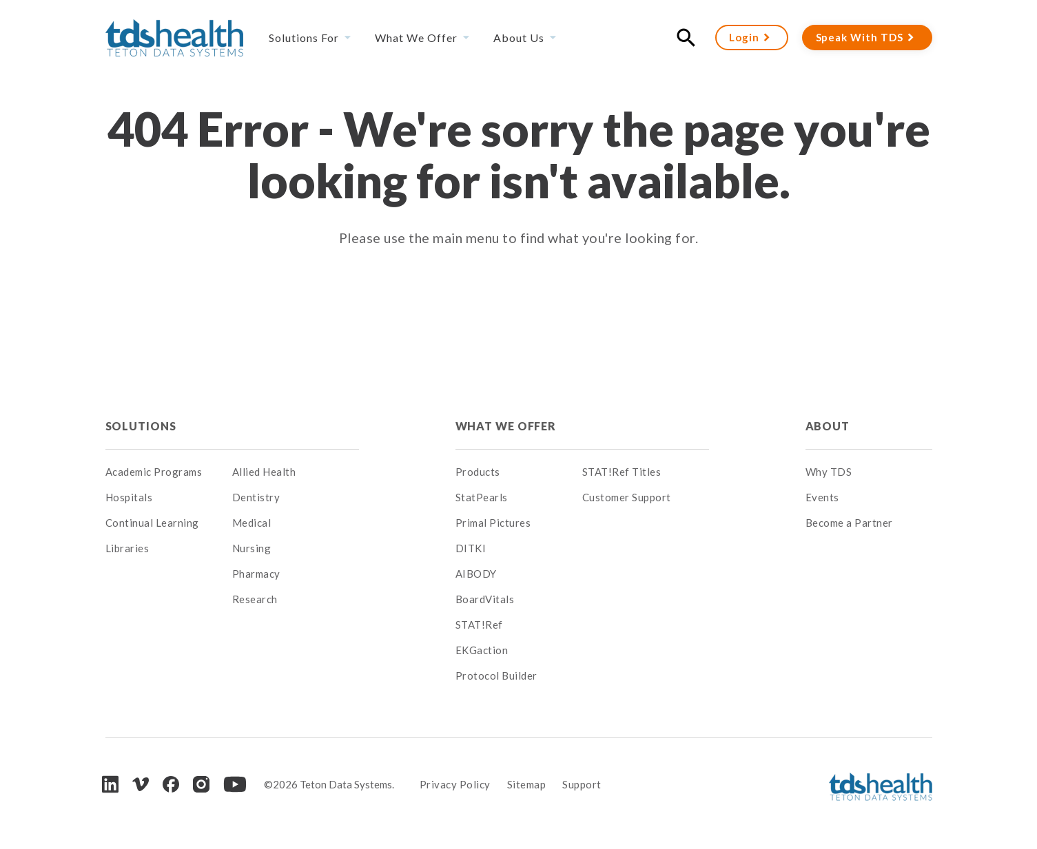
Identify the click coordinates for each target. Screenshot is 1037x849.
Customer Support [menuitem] (626, 497)
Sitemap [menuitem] (526, 784)
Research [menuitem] (255, 599)
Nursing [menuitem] (251, 548)
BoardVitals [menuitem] (485, 599)
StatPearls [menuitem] (481, 497)
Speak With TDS (859, 37)
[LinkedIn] (110, 784)
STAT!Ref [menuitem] (479, 624)
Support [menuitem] (582, 784)
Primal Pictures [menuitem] (493, 522)
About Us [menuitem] (518, 37)
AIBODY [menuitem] (476, 573)
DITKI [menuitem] (470, 548)
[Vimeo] (140, 784)
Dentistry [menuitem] (256, 497)
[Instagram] (201, 784)
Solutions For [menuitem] (304, 37)
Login (744, 37)
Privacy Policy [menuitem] (455, 784)
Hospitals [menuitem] (129, 497)
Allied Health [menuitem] (264, 471)
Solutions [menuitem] (140, 425)
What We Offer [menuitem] (416, 37)
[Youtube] (235, 784)
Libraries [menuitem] (127, 548)
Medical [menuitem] (251, 522)
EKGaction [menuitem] (482, 650)
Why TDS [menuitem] (828, 471)
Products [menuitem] (477, 471)
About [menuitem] (827, 425)
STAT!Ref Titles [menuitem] (621, 471)
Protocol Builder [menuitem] (496, 675)
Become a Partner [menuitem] (849, 522)
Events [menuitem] (822, 497)
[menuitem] (295, 426)
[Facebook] (171, 784)
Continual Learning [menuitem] (152, 522)
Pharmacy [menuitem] (256, 573)
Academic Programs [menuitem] (154, 471)
